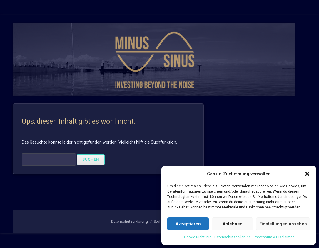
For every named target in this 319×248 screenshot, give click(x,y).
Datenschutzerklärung (232, 237)
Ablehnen (233, 224)
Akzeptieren (188, 224)
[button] (307, 174)
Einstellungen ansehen (283, 224)
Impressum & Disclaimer (274, 237)
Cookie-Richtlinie (197, 237)
